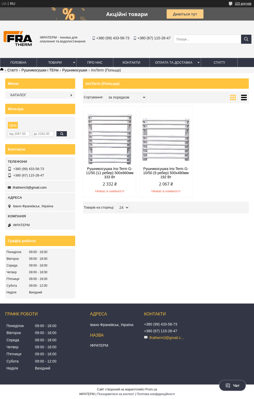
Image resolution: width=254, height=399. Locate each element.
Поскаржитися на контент (115, 394)
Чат (232, 385)
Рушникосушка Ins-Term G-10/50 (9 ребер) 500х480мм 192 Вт (166, 173)
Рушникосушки (74, 70)
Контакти (131, 62)
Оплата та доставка (173, 62)
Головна (18, 62)
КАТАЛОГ (18, 95)
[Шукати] (246, 39)
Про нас (95, 62)
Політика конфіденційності (156, 394)
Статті (219, 62)
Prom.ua (151, 389)
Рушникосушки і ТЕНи (40, 70)
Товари (55, 62)
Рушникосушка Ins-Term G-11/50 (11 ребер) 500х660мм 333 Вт (109, 173)
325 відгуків (243, 3)
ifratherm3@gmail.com (30, 187)
